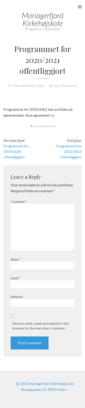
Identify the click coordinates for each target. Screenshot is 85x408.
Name (16, 259)
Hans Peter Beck (65, 85)
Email (15, 278)
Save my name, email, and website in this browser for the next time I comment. (40, 325)
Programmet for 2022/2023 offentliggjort (69, 151)
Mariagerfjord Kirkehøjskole (42, 19)
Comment (19, 201)
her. (52, 115)
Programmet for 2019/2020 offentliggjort (16, 151)
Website (17, 297)
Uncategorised (44, 126)
